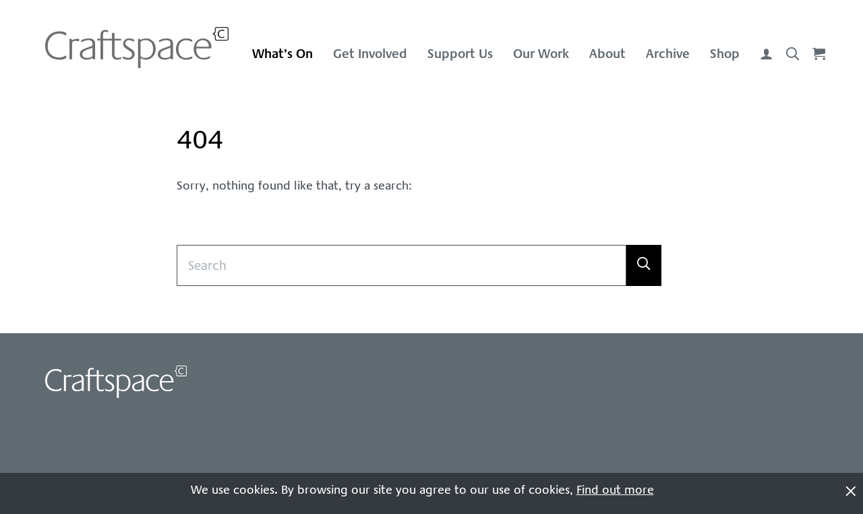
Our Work (541, 53)
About (607, 53)
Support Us (460, 53)
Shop (725, 53)
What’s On (282, 53)
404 (200, 140)
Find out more (615, 489)
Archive (668, 53)
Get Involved (370, 53)
